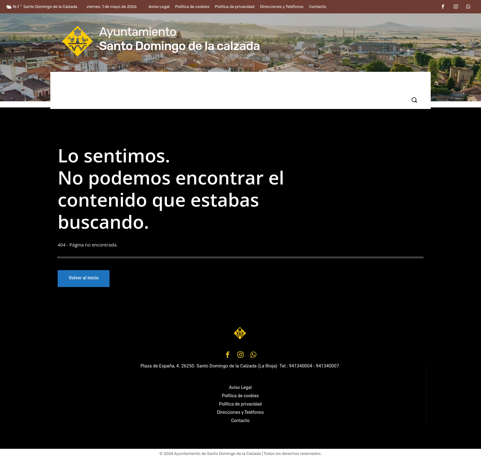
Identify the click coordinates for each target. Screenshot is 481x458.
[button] (414, 100)
